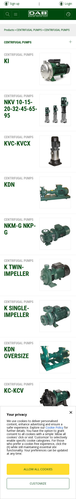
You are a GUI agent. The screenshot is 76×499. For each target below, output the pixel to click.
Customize (38, 483)
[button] (7, 14)
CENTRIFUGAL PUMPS (29, 30)
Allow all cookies (38, 469)
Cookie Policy (54, 427)
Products (9, 30)
